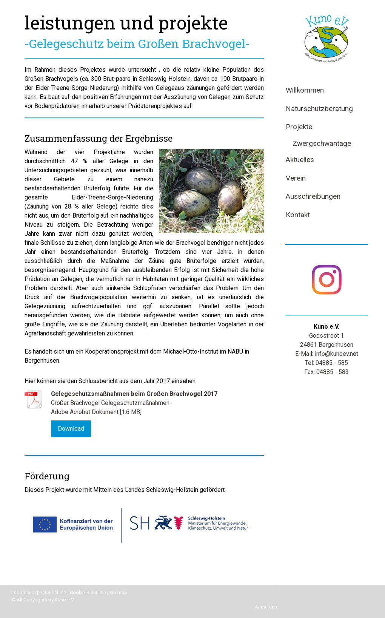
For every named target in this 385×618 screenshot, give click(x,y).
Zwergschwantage (322, 143)
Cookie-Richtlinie (88, 592)
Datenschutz (52, 592)
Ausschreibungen (313, 196)
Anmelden (266, 607)
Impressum (23, 592)
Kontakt (298, 214)
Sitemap (118, 592)
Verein (296, 178)
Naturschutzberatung (319, 108)
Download (71, 428)
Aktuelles (300, 159)
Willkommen (305, 90)
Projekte (299, 126)
